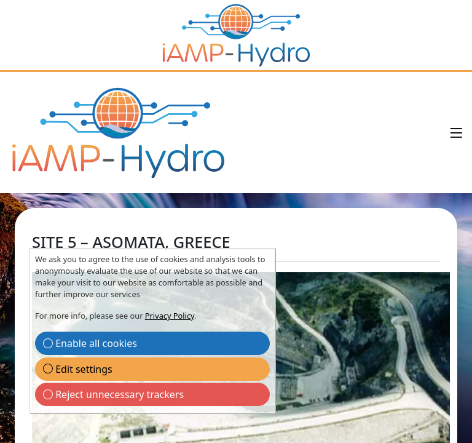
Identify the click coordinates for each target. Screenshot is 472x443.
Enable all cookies (90, 343)
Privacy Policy (169, 315)
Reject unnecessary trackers (113, 394)
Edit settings (77, 369)
